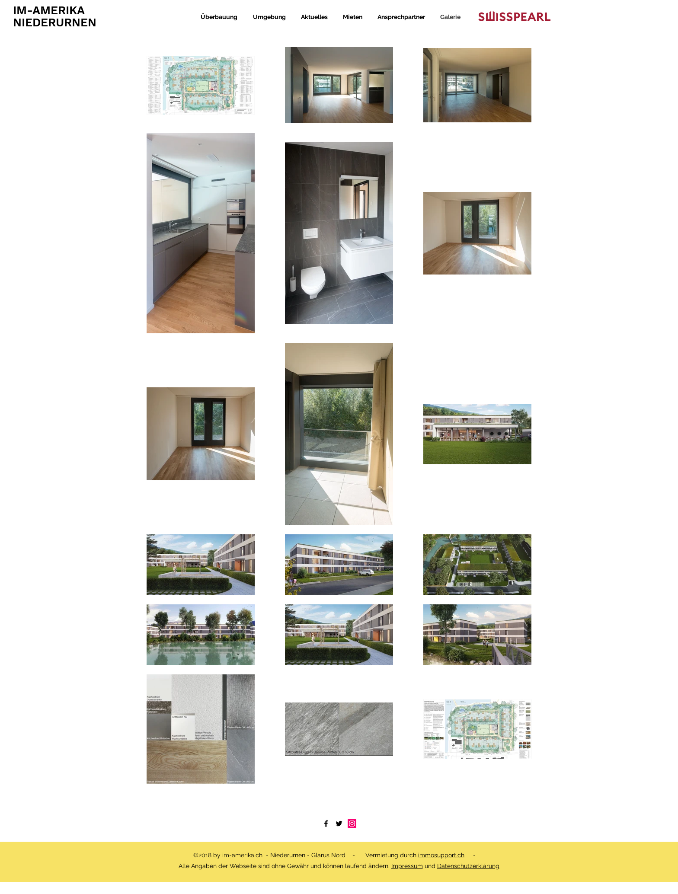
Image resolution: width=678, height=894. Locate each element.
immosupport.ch (441, 855)
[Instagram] (352, 823)
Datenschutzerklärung (468, 865)
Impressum (407, 865)
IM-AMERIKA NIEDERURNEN (54, 16)
